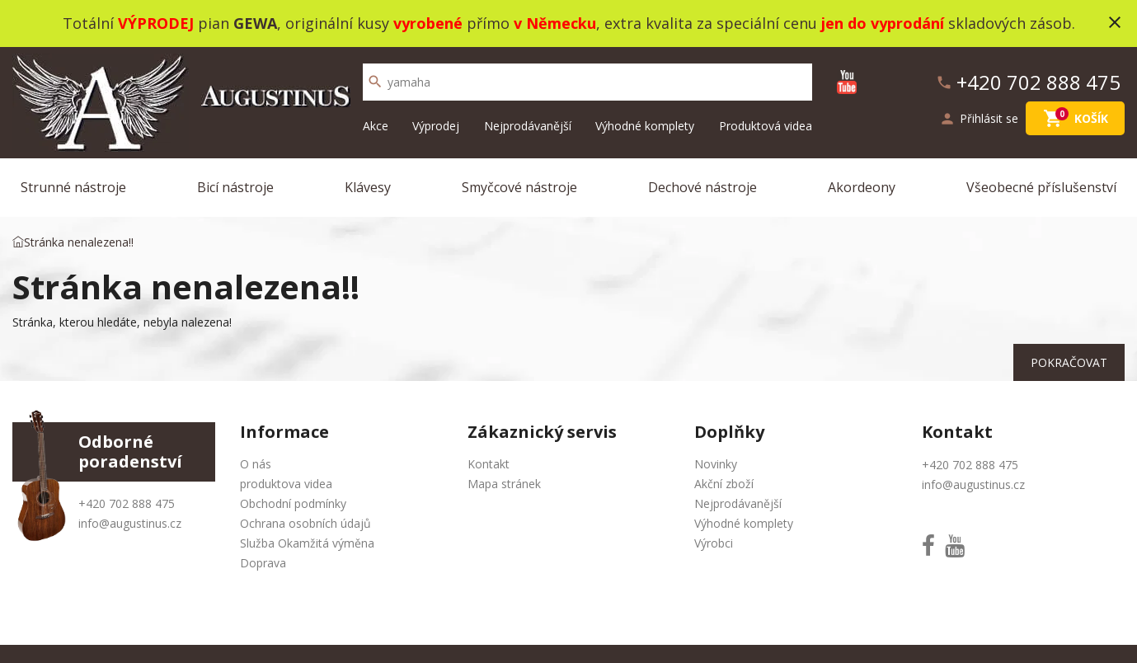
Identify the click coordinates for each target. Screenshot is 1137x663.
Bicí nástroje (235, 187)
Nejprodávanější (527, 126)
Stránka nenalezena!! (79, 242)
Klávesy (368, 187)
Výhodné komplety (644, 126)
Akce (375, 126)
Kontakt (488, 464)
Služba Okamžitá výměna (307, 543)
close (1115, 22)
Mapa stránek (504, 483)
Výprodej (435, 126)
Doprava (263, 563)
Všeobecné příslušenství (1041, 187)
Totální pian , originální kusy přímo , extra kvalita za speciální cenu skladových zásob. (569, 23)
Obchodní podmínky (293, 503)
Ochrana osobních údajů (305, 523)
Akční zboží (724, 483)
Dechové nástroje (702, 187)
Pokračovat (1069, 362)
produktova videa (286, 483)
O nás (255, 464)
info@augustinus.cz (129, 523)
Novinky (715, 464)
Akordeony (861, 187)
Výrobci (713, 543)
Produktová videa (765, 126)
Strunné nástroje (73, 187)
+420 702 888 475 (126, 503)
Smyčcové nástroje (519, 187)
